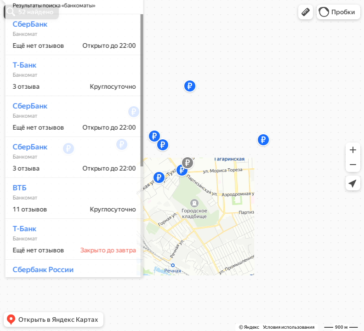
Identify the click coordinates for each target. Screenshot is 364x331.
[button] (305, 12)
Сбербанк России (39, 296)
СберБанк (26, 51)
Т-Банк (21, 92)
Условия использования (288, 327)
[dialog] (71, 164)
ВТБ (16, 215)
